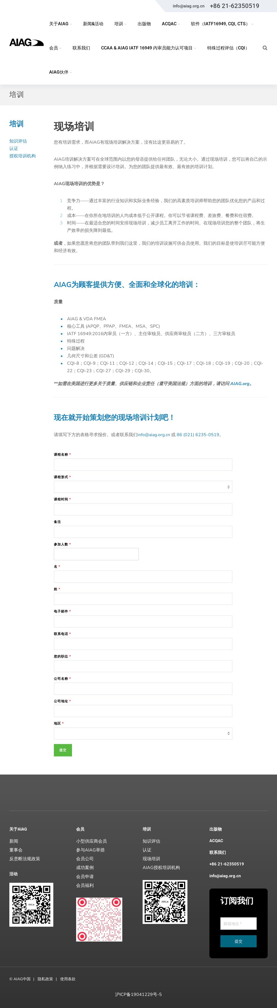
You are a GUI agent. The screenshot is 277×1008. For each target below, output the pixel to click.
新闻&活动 (93, 23)
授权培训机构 (22, 156)
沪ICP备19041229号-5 (138, 995)
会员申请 (85, 877)
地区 (59, 723)
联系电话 (62, 634)
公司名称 (62, 679)
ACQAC (216, 840)
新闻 (13, 841)
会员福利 (85, 885)
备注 (57, 522)
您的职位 (62, 656)
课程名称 (62, 454)
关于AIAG (18, 829)
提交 (238, 941)
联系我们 (81, 48)
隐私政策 (45, 979)
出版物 (144, 23)
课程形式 (62, 477)
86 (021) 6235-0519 (198, 435)
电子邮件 (62, 611)
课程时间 (62, 499)
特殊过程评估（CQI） (228, 48)
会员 (80, 829)
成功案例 (85, 868)
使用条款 (68, 979)
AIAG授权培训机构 (161, 868)
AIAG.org (240, 384)
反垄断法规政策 (24, 859)
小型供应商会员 (91, 841)
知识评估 (18, 141)
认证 (13, 149)
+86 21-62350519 (234, 5)
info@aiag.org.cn (188, 6)
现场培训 (151, 859)
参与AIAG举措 (90, 850)
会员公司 (85, 859)
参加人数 (62, 544)
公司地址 (62, 701)
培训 (147, 829)
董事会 (16, 850)
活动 (13, 873)
